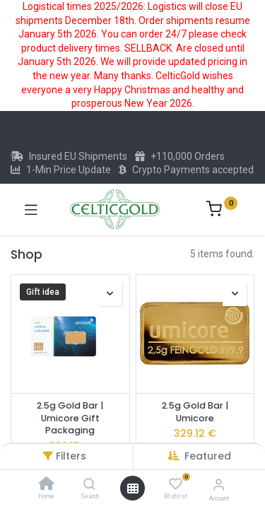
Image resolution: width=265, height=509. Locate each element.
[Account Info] (218, 484)
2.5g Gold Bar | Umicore (195, 411)
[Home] (46, 485)
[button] (207, 456)
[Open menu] (133, 488)
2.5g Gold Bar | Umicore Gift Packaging (70, 417)
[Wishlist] (175, 484)
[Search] (89, 485)
